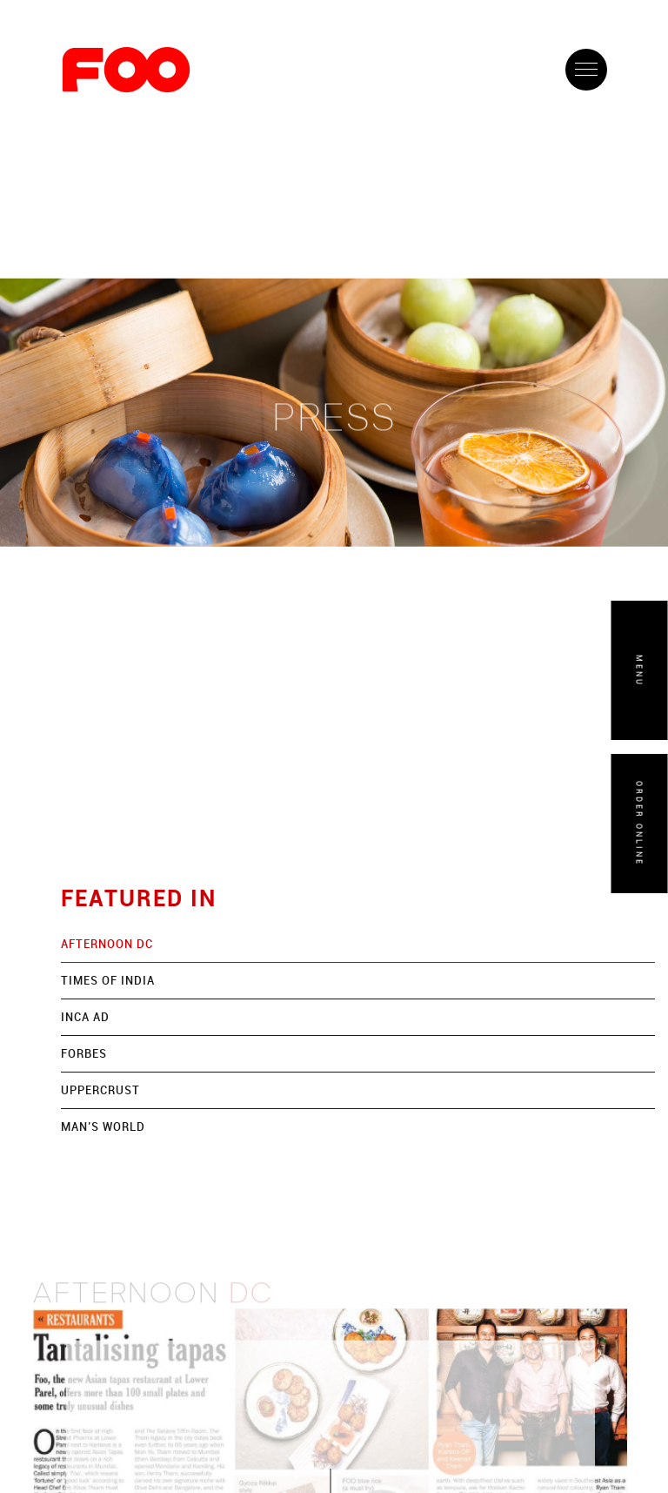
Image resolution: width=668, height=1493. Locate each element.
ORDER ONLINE (639, 823)
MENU (639, 670)
